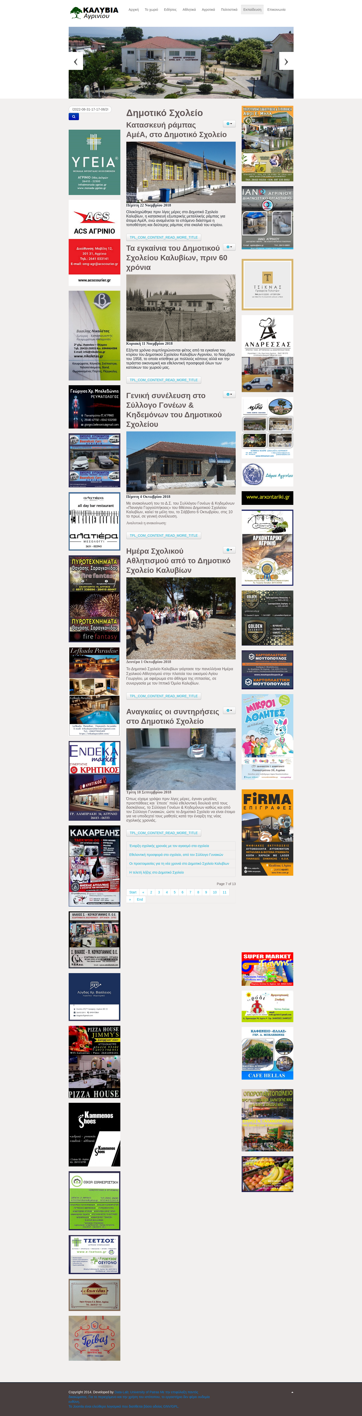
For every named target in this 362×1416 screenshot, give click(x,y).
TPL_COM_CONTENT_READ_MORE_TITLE (164, 237)
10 (215, 892)
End (140, 899)
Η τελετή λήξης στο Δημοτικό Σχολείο (156, 872)
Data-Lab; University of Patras (137, 1392)
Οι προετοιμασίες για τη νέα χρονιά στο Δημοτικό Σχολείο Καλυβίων (179, 863)
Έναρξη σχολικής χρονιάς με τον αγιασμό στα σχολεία (169, 846)
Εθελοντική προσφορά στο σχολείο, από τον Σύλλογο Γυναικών (176, 855)
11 (225, 892)
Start (133, 892)
